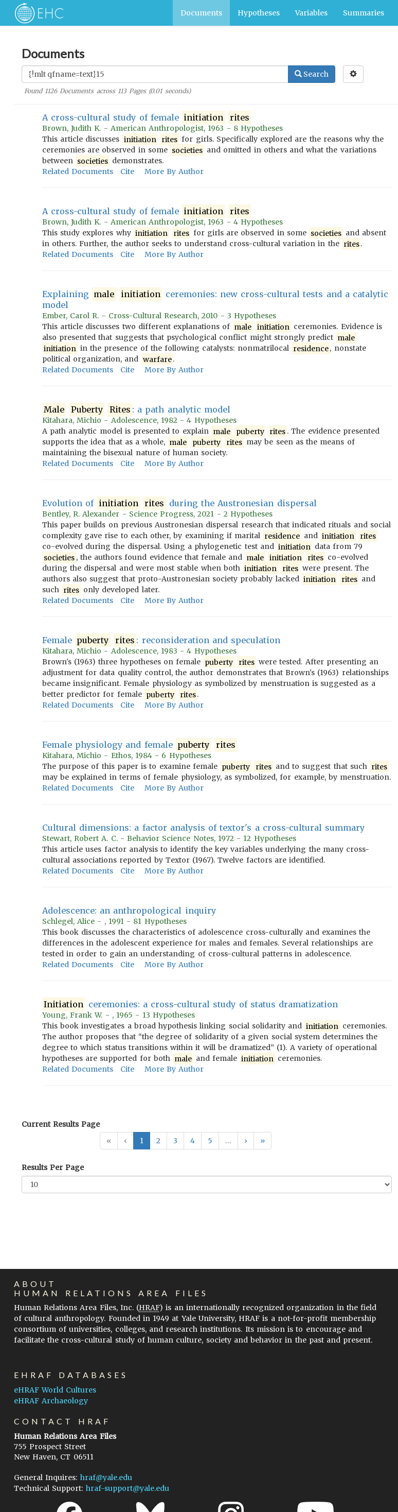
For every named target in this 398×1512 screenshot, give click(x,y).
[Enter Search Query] (155, 74)
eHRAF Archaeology (51, 1400)
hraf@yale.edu (106, 1477)
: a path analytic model (136, 409)
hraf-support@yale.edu (127, 1488)
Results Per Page (53, 1167)
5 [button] (210, 1140)
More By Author (174, 171)
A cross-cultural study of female (146, 117)
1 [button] (141, 1140)
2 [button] (158, 1140)
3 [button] (175, 1140)
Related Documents (77, 171)
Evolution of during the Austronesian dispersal (179, 503)
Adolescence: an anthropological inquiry (129, 910)
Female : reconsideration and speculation (161, 640)
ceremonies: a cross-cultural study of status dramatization (190, 1004)
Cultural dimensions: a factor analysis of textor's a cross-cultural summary (203, 827)
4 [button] (192, 1140)
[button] (246, 1140)
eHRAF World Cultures (55, 1390)
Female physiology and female (139, 745)
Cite (127, 171)
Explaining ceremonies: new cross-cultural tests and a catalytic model (215, 299)
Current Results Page (61, 1124)
